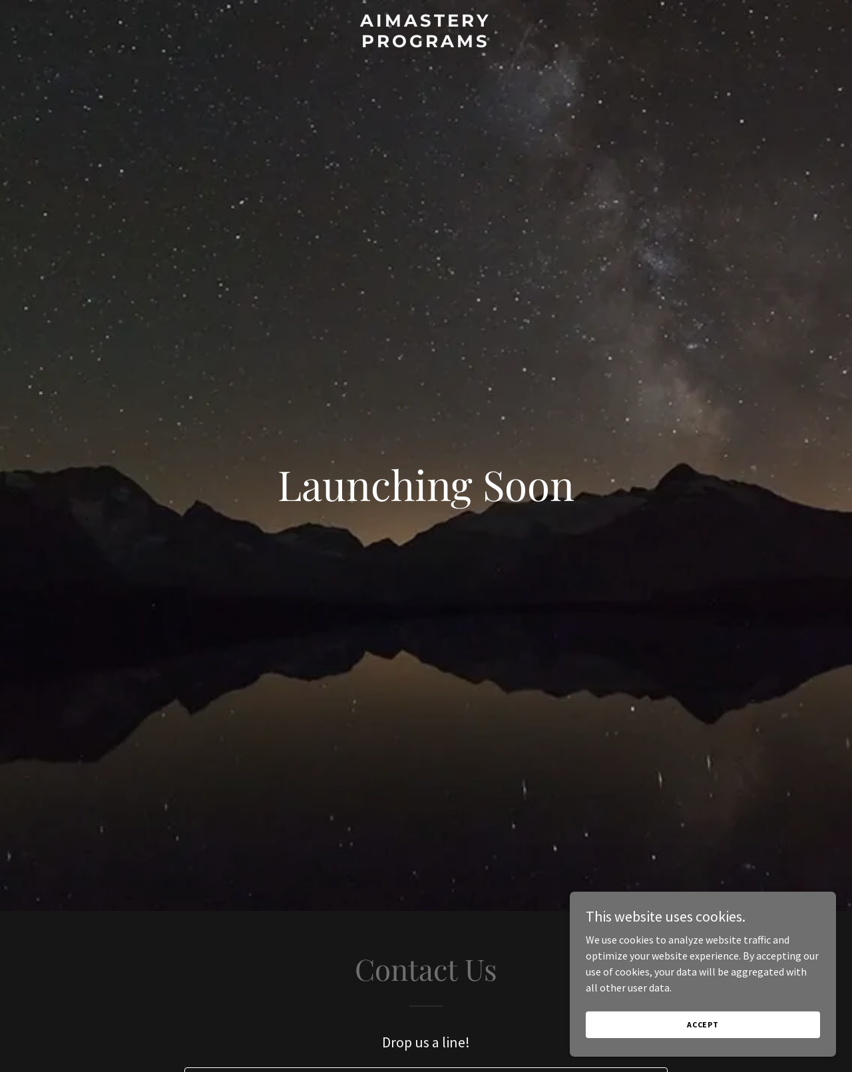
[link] (426, 43)
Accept (703, 1024)
